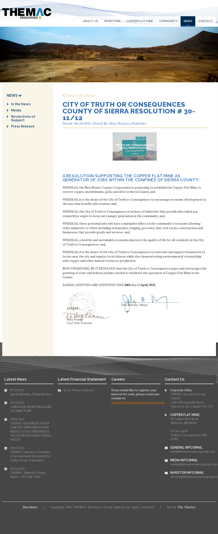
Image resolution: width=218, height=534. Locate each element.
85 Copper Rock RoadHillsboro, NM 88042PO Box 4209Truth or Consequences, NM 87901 (189, 429)
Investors (112, 21)
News (188, 21)
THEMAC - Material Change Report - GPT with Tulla (28, 473)
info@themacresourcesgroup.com (192, 451)
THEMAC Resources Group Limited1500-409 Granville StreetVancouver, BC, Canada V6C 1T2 (192, 400)
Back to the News (79, 95)
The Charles (186, 507)
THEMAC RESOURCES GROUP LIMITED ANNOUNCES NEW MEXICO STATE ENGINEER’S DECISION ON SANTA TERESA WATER (30, 429)
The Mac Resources (26, 13)
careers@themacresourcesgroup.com (138, 402)
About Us (90, 21)
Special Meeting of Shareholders (31, 392)
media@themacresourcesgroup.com (192, 464)
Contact (205, 21)
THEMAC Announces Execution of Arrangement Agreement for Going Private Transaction (30, 454)
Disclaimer (30, 507)
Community (168, 21)
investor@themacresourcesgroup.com (192, 477)
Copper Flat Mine (140, 21)
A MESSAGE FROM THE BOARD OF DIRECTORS (31, 407)
